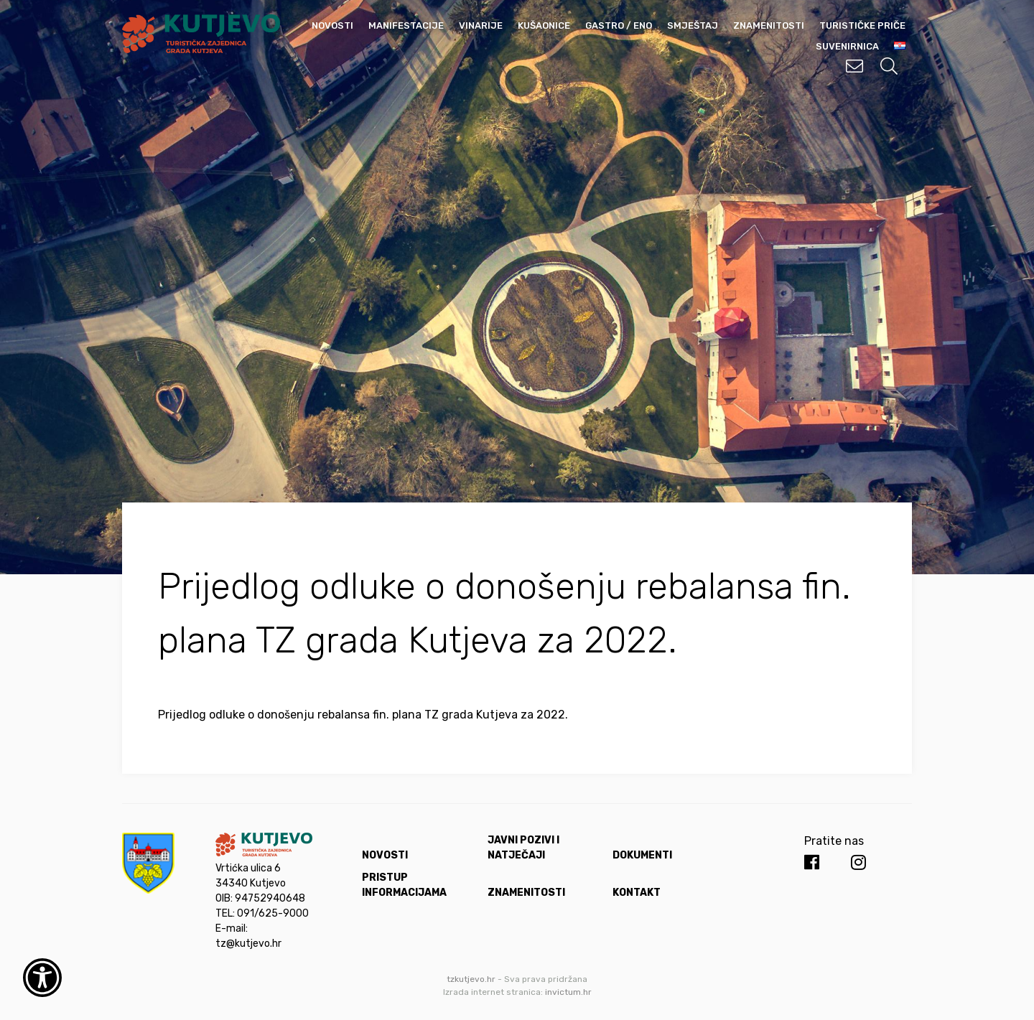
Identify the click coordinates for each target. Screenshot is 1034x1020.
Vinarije (481, 25)
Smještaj (692, 25)
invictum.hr (568, 992)
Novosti (332, 25)
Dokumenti (642, 855)
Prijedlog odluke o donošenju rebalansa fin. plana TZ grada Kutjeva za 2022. (363, 714)
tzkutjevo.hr (471, 979)
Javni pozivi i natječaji (523, 847)
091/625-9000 (273, 913)
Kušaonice (544, 25)
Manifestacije (406, 25)
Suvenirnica (847, 46)
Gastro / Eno (618, 25)
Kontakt (637, 892)
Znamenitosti (768, 25)
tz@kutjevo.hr (248, 943)
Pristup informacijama (404, 885)
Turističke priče (862, 25)
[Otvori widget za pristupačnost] (42, 977)
